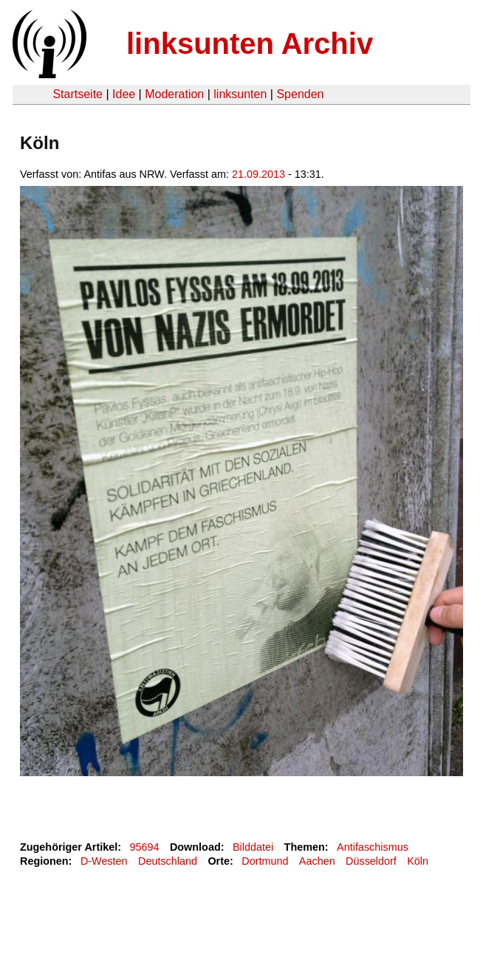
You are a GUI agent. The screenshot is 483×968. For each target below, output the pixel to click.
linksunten (240, 94)
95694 (145, 847)
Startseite (77, 94)
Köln (417, 861)
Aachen (317, 861)
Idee (123, 94)
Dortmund (265, 861)
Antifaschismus (372, 847)
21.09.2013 (258, 174)
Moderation (174, 94)
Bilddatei (253, 847)
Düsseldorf (371, 861)
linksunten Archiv (249, 43)
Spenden (299, 94)
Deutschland (167, 861)
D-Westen (104, 861)
